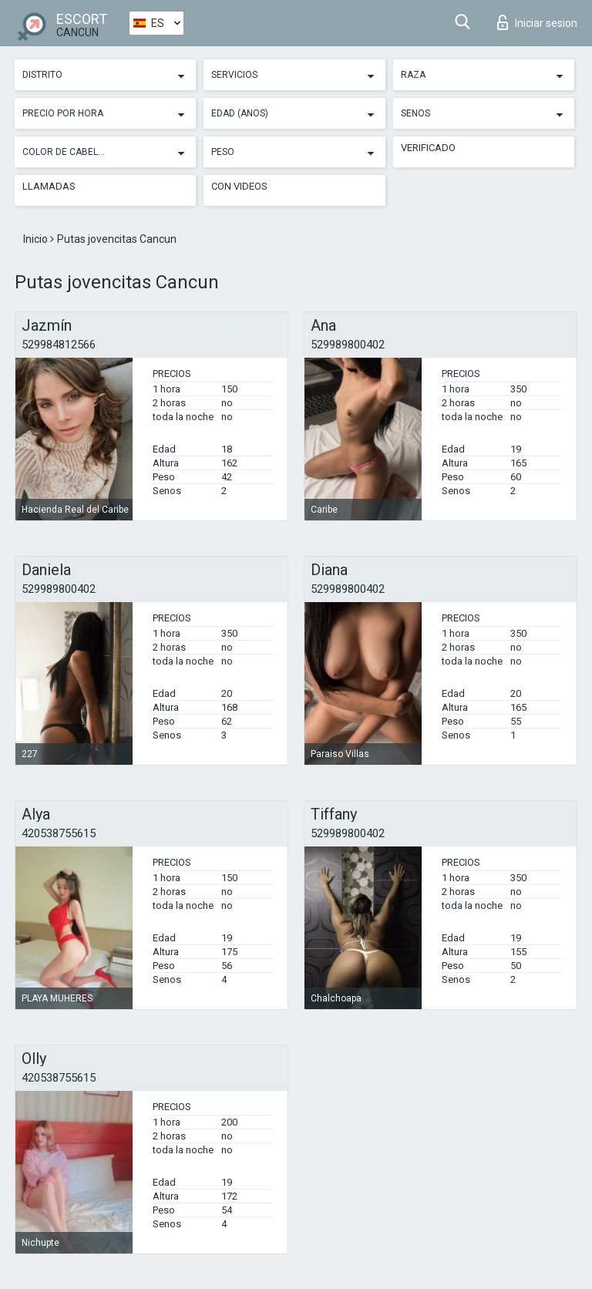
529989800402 (348, 345)
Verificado (428, 147)
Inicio (36, 239)
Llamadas (49, 186)
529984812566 (59, 345)
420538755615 (59, 833)
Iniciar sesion (537, 22)
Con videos (239, 186)
